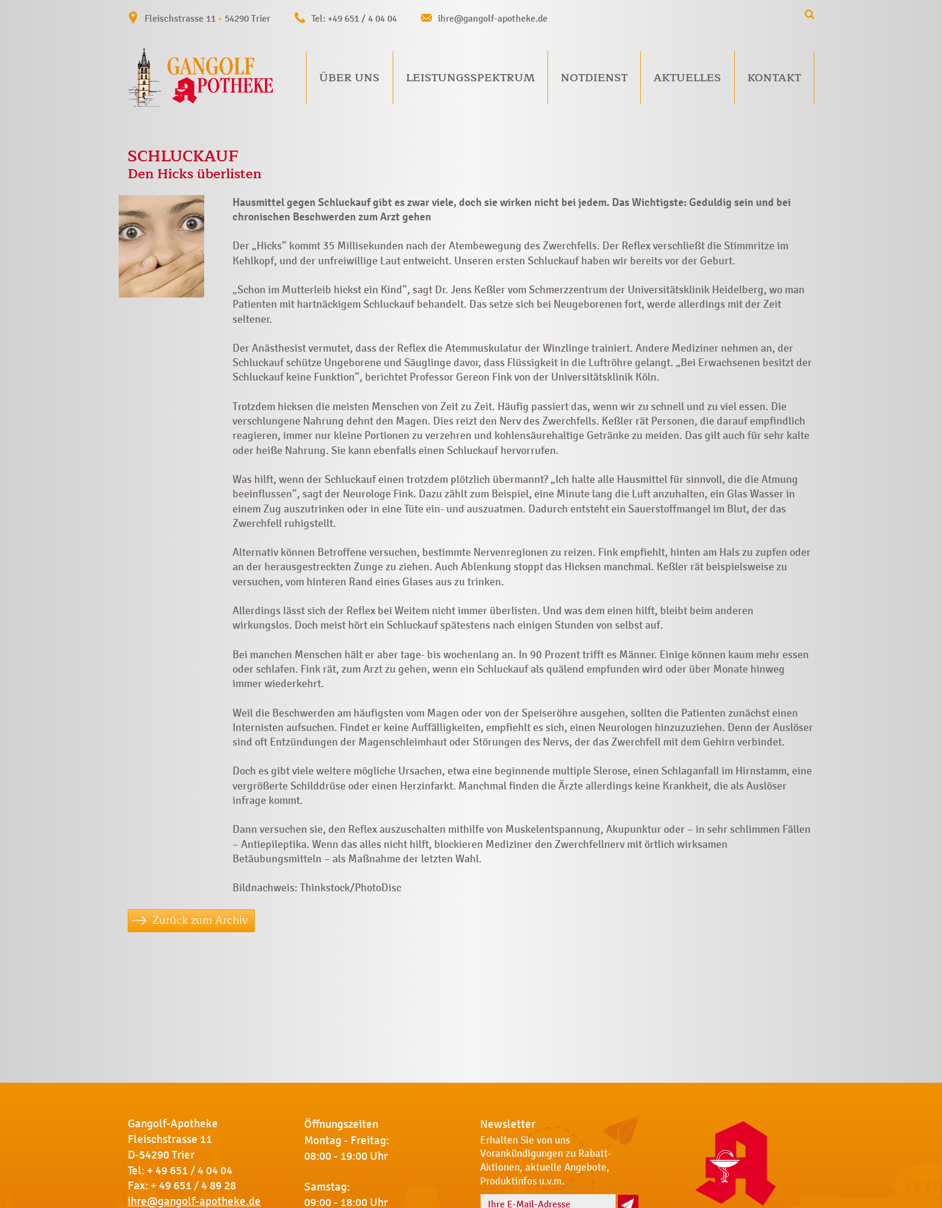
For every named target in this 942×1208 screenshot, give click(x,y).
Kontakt (774, 78)
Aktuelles (687, 78)
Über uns (349, 78)
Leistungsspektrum (470, 78)
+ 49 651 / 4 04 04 (189, 1170)
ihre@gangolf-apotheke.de (492, 18)
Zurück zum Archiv (200, 920)
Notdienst (594, 78)
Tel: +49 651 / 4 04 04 (354, 18)
